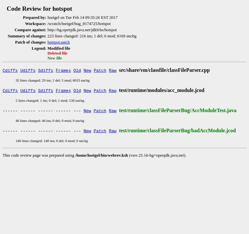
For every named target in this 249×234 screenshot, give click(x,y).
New (87, 70)
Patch (100, 70)
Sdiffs (45, 70)
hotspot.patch (59, 42)
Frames (63, 70)
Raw (112, 70)
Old (77, 70)
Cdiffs (10, 70)
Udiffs (28, 70)
